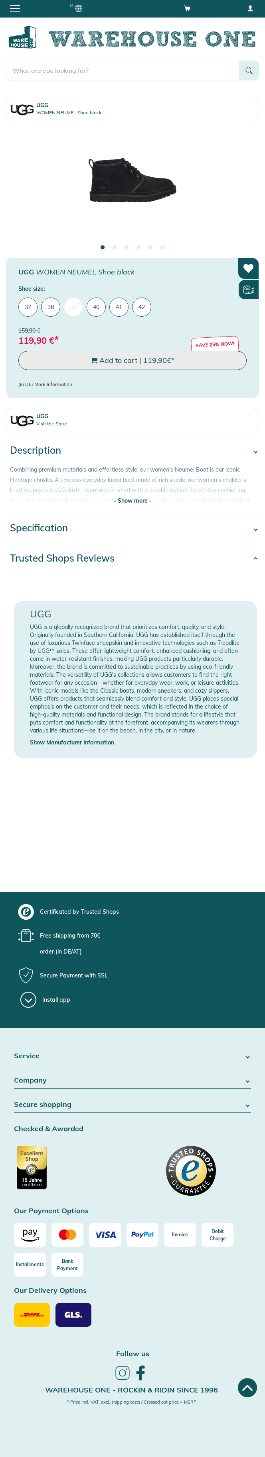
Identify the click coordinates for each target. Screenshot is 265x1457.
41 (119, 307)
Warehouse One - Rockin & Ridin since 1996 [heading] (131, 1389)
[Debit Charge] (217, 1235)
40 (96, 307)
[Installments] (30, 1265)
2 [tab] (115, 248)
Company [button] (132, 1080)
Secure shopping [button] (132, 1105)
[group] (131, 912)
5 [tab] (150, 248)
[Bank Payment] (67, 1265)
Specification (39, 528)
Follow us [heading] (132, 1353)
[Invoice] (180, 1235)
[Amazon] (30, 1235)
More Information (53, 384)
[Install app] (45, 999)
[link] (123, 1379)
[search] (122, 70)
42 (141, 307)
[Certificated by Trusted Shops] (72, 1172)
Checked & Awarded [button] (48, 1129)
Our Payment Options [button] (51, 1211)
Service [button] (132, 1056)
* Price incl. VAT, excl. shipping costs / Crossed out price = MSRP (131, 1402)
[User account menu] (250, 8)
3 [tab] (127, 248)
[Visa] (105, 1235)
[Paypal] (142, 1235)
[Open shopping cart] (187, 8)
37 (28, 307)
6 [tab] (162, 248)
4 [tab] (138, 248)
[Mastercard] (67, 1235)
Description (35, 450)
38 (50, 307)
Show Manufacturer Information (72, 742)
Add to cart (132, 360)
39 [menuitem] (73, 307)
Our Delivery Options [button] (50, 1291)
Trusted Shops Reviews (62, 558)
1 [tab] (103, 248)
